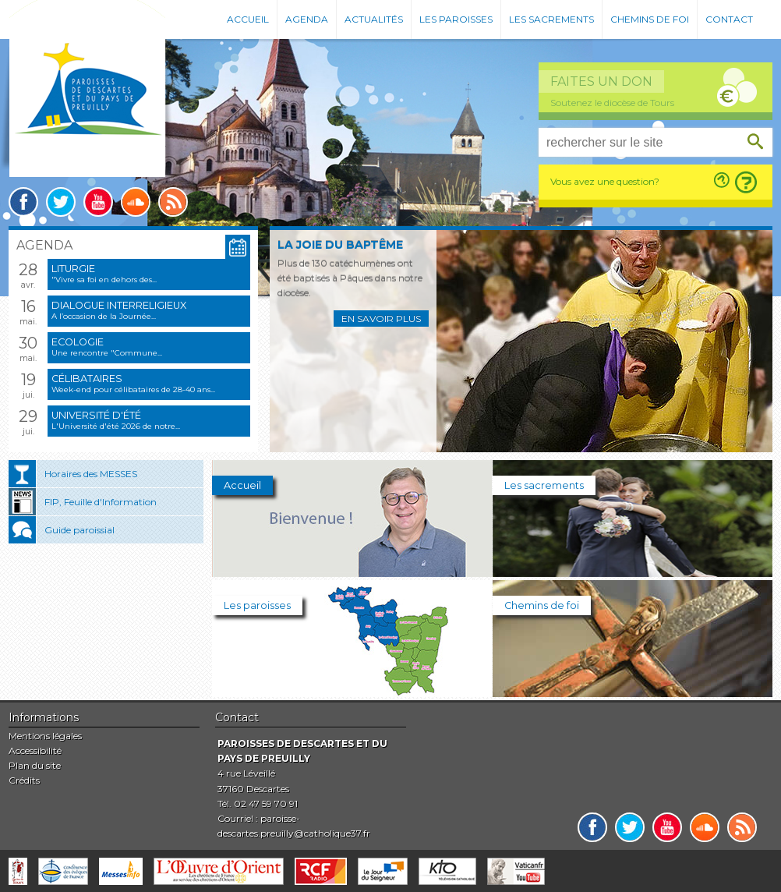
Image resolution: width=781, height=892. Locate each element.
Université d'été (96, 415)
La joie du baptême (340, 245)
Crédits (24, 780)
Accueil (248, 19)
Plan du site (35, 765)
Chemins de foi (649, 19)
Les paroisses (456, 19)
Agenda (306, 19)
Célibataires (86, 378)
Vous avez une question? (604, 181)
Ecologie (77, 342)
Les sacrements (551, 19)
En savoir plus (381, 318)
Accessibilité (35, 750)
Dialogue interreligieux (118, 305)
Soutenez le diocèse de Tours (612, 102)
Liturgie (73, 268)
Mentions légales (45, 736)
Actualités (374, 19)
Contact (729, 19)
